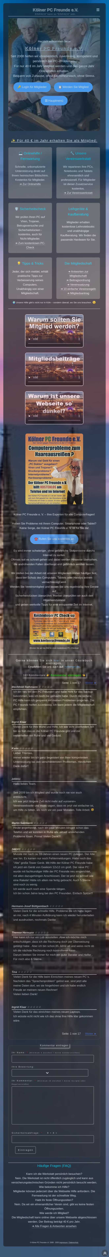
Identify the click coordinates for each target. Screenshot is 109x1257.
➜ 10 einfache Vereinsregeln (78, 289)
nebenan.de (72, 666)
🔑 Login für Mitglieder (32, 87)
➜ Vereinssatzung (78, 284)
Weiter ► (91, 682)
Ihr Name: (53, 1057)
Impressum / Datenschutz (68, 1242)
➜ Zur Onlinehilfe (30, 184)
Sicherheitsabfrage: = (53, 1137)
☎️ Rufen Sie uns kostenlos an (54, 539)
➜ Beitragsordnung (78, 280)
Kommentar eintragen (66, 675)
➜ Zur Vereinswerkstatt (78, 192)
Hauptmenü (55, 100)
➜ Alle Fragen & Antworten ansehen (54, 1226)
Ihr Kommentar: (53, 1101)
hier (57, 660)
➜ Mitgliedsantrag (78, 293)
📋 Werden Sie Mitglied (73, 87)
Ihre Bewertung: (50, 1071)
